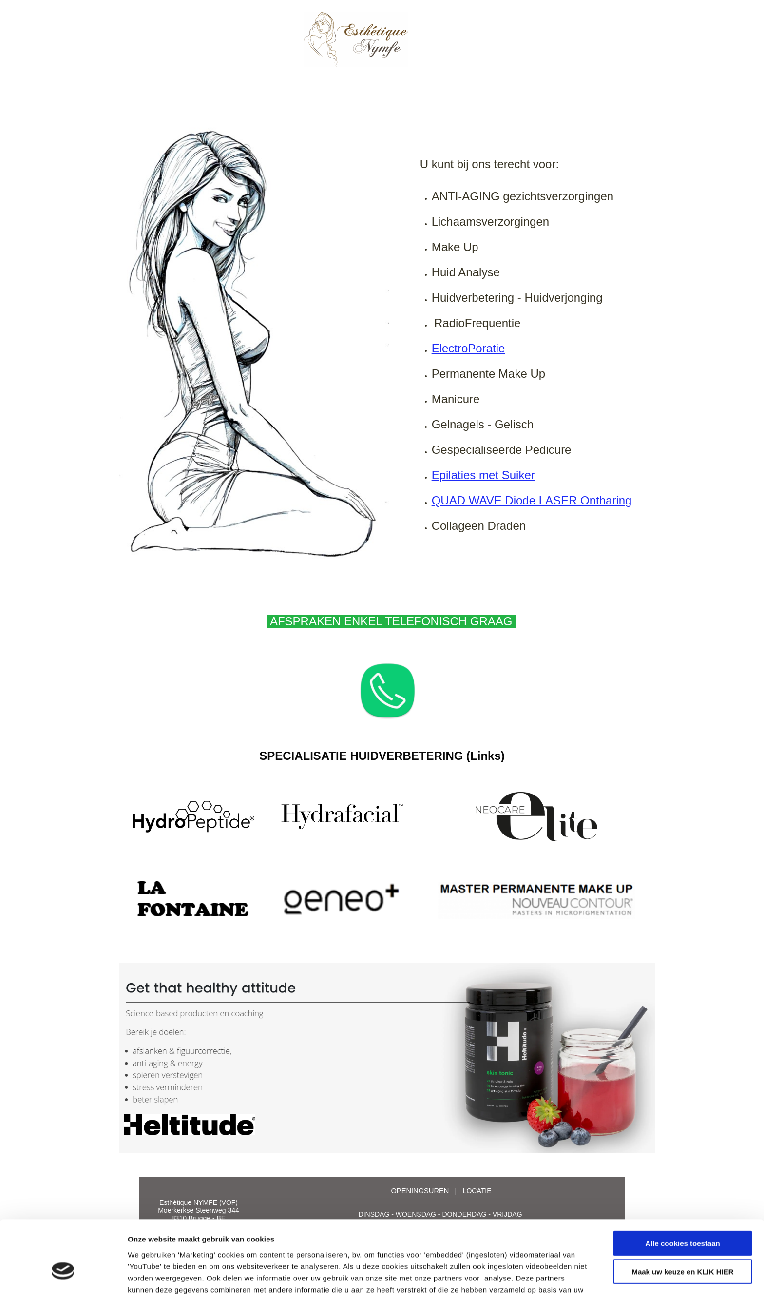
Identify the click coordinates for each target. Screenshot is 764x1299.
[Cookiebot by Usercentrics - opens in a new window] (63, 1280)
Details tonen (526, 1280)
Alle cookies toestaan (682, 1190)
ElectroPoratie (468, 348)
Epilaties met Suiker (483, 475)
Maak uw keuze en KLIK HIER (682, 1219)
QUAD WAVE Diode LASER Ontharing (532, 500)
